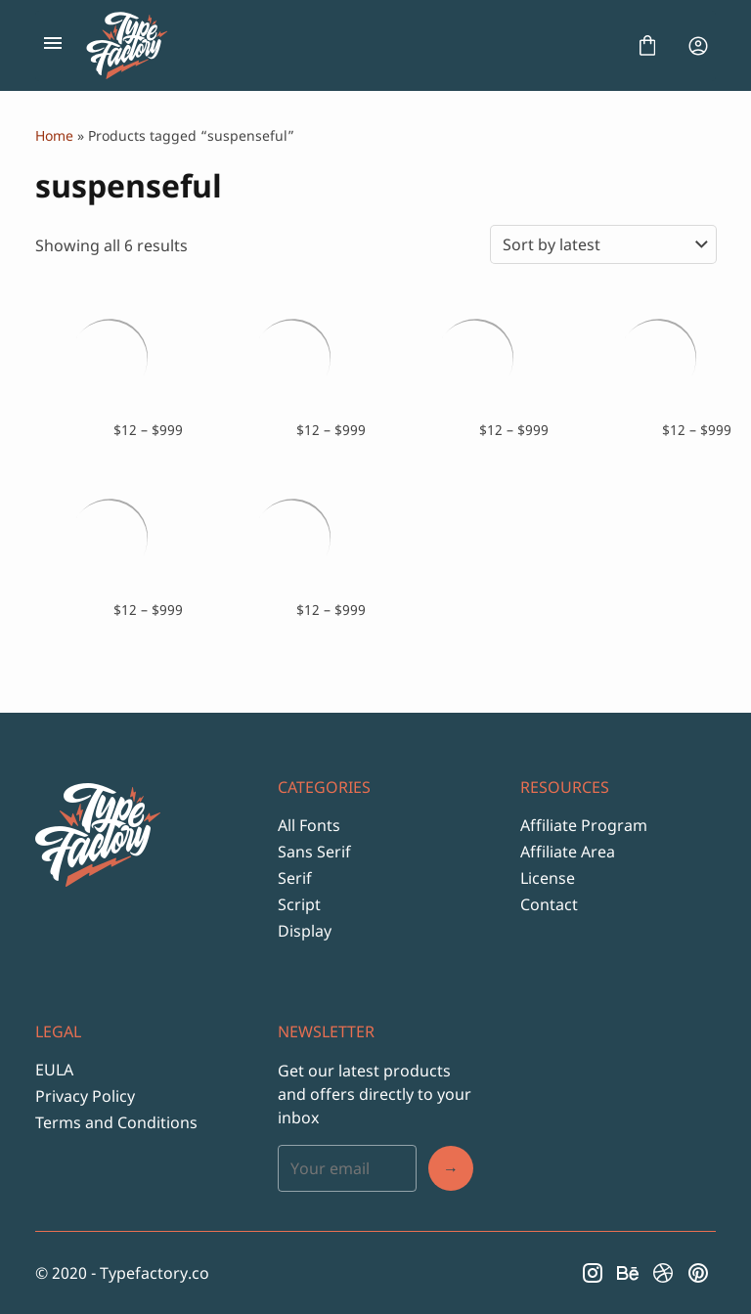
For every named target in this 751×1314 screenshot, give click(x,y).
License (547, 878)
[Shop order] (603, 244)
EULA (54, 1069)
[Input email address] (347, 1168)
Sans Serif (314, 851)
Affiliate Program (583, 825)
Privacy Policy (85, 1096)
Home (54, 135)
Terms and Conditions (116, 1122)
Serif (295, 878)
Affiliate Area (567, 851)
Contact (549, 904)
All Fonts (309, 825)
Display (304, 931)
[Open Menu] (52, 46)
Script (299, 904)
